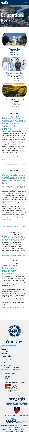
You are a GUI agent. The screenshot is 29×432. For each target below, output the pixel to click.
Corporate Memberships (10, 367)
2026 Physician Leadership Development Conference (9, 269)
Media (3, 363)
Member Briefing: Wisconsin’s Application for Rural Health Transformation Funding (14, 123)
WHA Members (6, 365)
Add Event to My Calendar (17, 165)
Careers (4, 354)
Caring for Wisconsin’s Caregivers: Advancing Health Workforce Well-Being (14, 179)
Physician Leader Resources (11, 370)
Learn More (5, 165)
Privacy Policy (6, 356)
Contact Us (5, 351)
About (3, 349)
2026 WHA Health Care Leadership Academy (14, 238)
